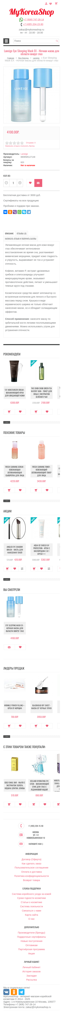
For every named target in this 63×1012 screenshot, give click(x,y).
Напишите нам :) (36, 844)
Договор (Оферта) (31, 859)
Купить (9, 411)
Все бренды (23, 58)
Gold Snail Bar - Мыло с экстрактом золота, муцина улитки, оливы (15, 785)
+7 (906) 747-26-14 (34, 19)
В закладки (30, 183)
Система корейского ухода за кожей (31, 894)
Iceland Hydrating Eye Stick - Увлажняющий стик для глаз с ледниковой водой (39, 785)
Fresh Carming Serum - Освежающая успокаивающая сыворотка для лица (14, 471)
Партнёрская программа (31, 949)
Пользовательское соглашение (31, 867)
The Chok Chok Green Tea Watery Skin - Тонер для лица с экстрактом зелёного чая (41, 392)
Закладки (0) (51, 3)
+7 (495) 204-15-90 (33, 24)
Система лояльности (31, 906)
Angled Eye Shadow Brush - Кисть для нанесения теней (15, 549)
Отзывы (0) (21, 233)
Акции (31, 953)
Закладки (31, 975)
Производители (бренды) (31, 932)
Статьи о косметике (31, 902)
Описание (9, 233)
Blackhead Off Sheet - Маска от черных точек (41, 707)
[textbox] (36, 41)
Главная (10, 58)
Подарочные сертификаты (31, 937)
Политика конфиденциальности (31, 876)
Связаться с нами (31, 910)
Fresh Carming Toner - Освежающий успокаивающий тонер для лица (41, 471)
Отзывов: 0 (30, 143)
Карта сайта (31, 914)
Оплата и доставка (31, 871)
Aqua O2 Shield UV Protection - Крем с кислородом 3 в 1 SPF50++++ (41, 549)
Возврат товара (31, 880)
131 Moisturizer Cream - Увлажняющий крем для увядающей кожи (15, 392)
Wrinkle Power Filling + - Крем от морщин (14, 707)
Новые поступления (31, 941)
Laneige (36, 58)
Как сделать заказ (31, 863)
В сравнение (22, 568)
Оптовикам (31, 945)
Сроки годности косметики (31, 898)
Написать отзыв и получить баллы (20, 146)
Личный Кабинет (31, 967)
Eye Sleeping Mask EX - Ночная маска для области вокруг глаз (15, 628)
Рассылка (31, 979)
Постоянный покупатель (46, 3)
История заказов (31, 971)
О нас (31, 919)
